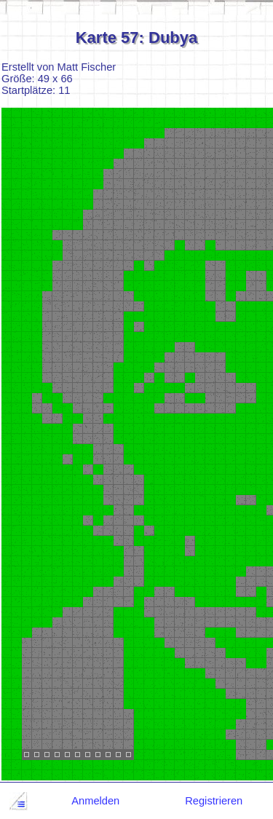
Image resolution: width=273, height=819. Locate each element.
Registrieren (213, 801)
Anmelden (95, 801)
